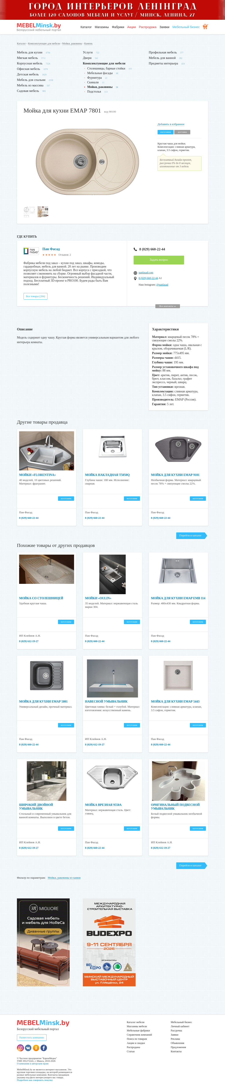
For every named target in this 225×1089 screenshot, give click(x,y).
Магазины (102, 27)
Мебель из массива (30, 85)
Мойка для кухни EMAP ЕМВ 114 (178, 598)
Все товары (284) (35, 296)
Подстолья (94, 91)
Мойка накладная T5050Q (107, 475)
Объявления (177, 1043)
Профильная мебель (163, 52)
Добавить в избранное (171, 124)
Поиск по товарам (137, 1038)
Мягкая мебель (27, 58)
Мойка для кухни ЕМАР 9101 (175, 475)
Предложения (178, 1047)
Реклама (175, 1038)
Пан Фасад (51, 249)
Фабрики (118, 27)
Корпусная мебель (29, 63)
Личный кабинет (180, 1026)
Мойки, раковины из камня (64, 877)
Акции (131, 27)
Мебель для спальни (31, 80)
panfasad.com (146, 272)
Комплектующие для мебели (44, 43)
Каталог (86, 27)
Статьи (130, 1051)
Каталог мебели (135, 1022)
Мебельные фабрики (138, 1030)
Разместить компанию (31, 1037)
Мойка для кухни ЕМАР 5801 (43, 701)
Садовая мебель (28, 91)
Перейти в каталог (190, 535)
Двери (87, 58)
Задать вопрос (159, 259)
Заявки (164, 27)
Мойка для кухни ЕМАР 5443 (175, 701)
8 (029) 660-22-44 (149, 249)
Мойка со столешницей (41, 598)
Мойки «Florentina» (37, 475)
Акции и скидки (136, 1043)
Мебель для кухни (29, 52)
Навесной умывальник (106, 701)
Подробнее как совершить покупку (35, 1080)
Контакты (176, 1051)
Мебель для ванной (162, 58)
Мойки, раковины (72, 43)
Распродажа (147, 27)
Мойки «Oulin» (98, 598)
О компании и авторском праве (33, 1063)
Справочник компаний (139, 1034)
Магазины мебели (137, 1026)
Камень (88, 43)
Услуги (88, 52)
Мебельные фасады (100, 73)
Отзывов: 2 (64, 254)
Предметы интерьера (163, 63)
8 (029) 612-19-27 (28, 641)
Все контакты (167, 306)
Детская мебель (28, 74)
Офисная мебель (28, 69)
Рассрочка (176, 1030)
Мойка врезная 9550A (103, 805)
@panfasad (162, 284)
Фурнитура (94, 77)
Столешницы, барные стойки (106, 68)
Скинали (93, 82)
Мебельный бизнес (186, 27)
